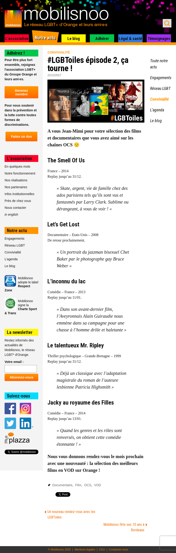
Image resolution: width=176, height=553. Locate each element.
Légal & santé (130, 38)
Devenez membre (21, 92)
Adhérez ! (16, 53)
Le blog (73, 38)
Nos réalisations (16, 180)
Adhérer (102, 38)
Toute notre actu (159, 63)
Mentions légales (84, 549)
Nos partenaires (16, 187)
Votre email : (14, 362)
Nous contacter (15, 207)
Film (78, 485)
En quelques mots (17, 166)
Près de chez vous (18, 201)
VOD (97, 485)
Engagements (14, 238)
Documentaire (62, 485)
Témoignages (159, 38)
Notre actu (45, 37)
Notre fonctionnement (20, 173)
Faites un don (21, 136)
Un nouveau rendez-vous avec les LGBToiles (71, 514)
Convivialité (58, 52)
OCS (87, 485)
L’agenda (11, 259)
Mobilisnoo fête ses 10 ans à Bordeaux (123, 527)
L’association (16, 38)
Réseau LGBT (15, 245)
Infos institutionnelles (19, 194)
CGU (102, 549)
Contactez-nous (118, 549)
